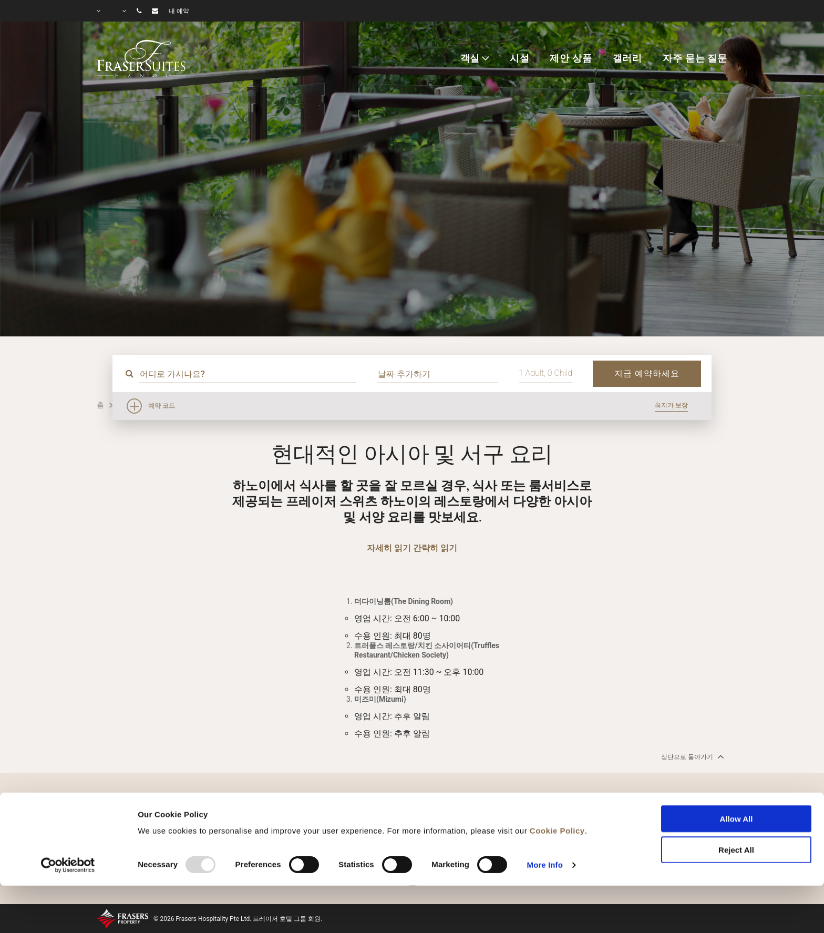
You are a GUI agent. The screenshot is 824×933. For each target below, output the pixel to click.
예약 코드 (161, 405)
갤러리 (628, 58)
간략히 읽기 (435, 548)
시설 (520, 58)
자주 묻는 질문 (695, 58)
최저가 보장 (671, 405)
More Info (545, 819)
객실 (470, 58)
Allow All (736, 773)
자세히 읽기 (389, 548)
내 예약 (179, 11)
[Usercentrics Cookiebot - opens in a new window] (68, 819)
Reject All (736, 803)
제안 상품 (571, 58)
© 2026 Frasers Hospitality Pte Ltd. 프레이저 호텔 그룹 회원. (237, 918)
